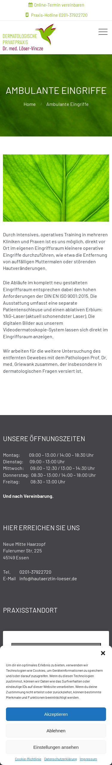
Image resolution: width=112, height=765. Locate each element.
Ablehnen (56, 730)
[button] (103, 653)
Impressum (88, 759)
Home (30, 104)
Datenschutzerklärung (60, 759)
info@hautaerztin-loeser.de (48, 578)
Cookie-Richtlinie (28, 759)
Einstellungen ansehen (56, 747)
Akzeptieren (56, 714)
